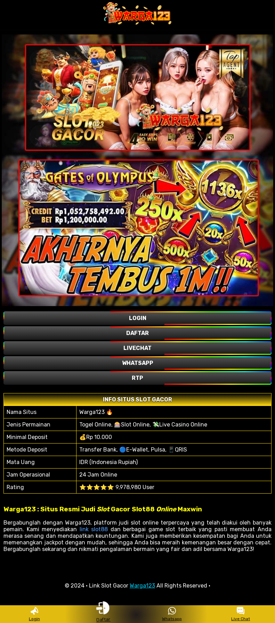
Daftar (103, 614)
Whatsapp (172, 614)
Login (34, 614)
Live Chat (240, 614)
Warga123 (142, 585)
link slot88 (94, 529)
